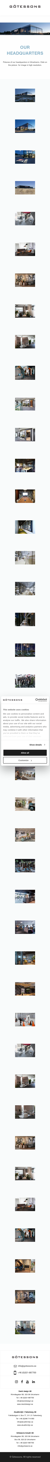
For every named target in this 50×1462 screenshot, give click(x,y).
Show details (35, 745)
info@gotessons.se (25, 1446)
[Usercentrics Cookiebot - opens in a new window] (35, 700)
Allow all (25, 753)
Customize (25, 760)
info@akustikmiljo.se (25, 1422)
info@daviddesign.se (25, 1401)
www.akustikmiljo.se (25, 1425)
